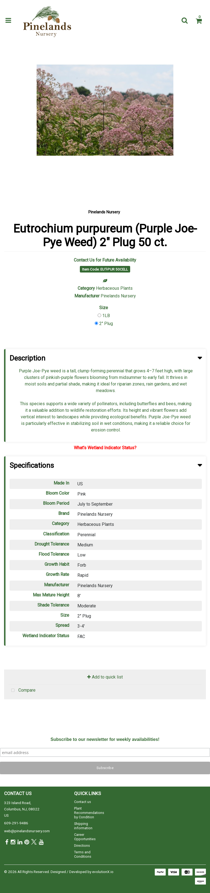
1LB (106, 315)
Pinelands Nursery (104, 212)
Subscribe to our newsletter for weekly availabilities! (105, 739)
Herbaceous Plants (114, 288)
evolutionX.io (102, 871)
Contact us (82, 802)
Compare (22, 690)
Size (103, 307)
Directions (82, 845)
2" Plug (106, 323)
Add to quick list (105, 677)
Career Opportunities (85, 837)
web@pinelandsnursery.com (27, 831)
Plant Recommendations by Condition (89, 812)
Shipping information (83, 826)
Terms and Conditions (82, 854)
